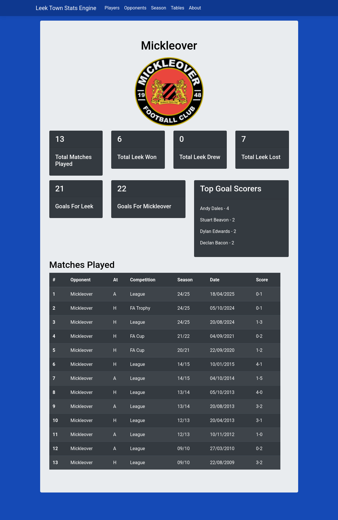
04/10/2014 (222, 378)
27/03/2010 (222, 448)
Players (112, 8)
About (195, 8)
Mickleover (82, 294)
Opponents (135, 8)
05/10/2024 (222, 308)
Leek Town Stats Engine (67, 8)
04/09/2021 (222, 336)
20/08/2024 (222, 322)
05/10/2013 (222, 392)
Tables (177, 8)
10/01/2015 (222, 364)
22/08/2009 (222, 462)
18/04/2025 (222, 294)
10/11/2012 (222, 434)
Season (158, 8)
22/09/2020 (222, 350)
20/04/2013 (222, 420)
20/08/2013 (222, 406)
